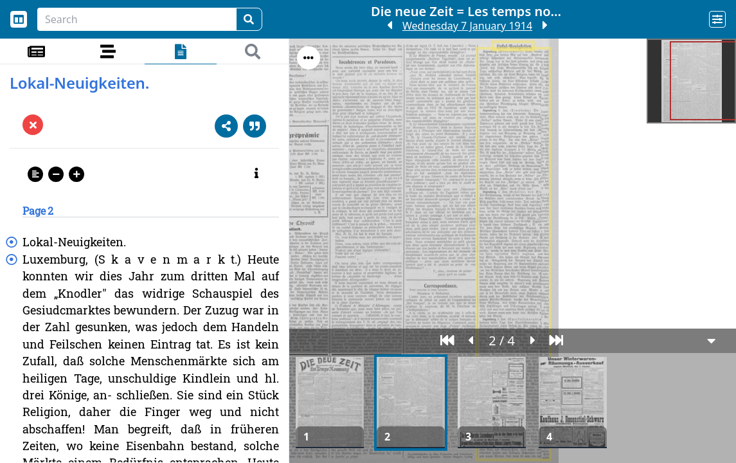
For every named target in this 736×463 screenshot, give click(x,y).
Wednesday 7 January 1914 (467, 26)
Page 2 (37, 210)
